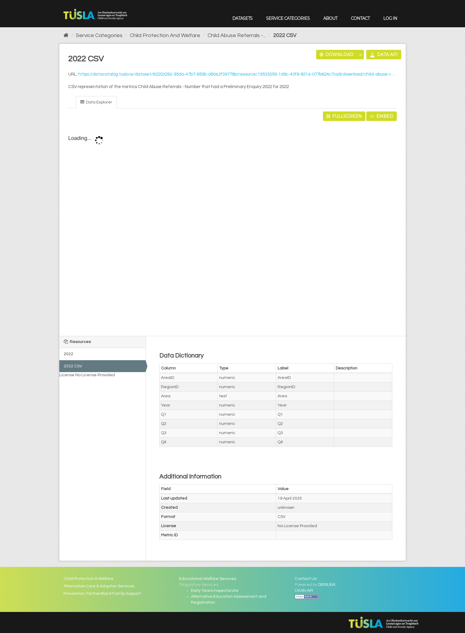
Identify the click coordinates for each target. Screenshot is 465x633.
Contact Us (305, 579)
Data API (384, 54)
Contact (360, 18)
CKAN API (304, 591)
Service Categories (288, 18)
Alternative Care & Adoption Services (98, 586)
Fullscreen (344, 116)
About (330, 18)
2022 (68, 354)
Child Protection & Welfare (88, 579)
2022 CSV (284, 35)
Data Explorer (96, 102)
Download (336, 54)
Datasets (242, 18)
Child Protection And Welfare (165, 35)
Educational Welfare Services (207, 579)
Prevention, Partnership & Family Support (102, 593)
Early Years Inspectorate (214, 591)
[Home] (66, 35)
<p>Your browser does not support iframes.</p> (232, 229)
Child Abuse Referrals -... (237, 35)
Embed (381, 116)
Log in (390, 18)
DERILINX (327, 585)
